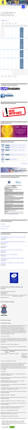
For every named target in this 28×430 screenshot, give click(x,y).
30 (11, 69)
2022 (16, 23)
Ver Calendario (24, 163)
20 (26, 49)
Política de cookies (4, 228)
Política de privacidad (5, 226)
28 (3, 69)
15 (7, 49)
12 (22, 38)
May (7, 23)
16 (11, 49)
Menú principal (26, 6)
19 (22, 49)
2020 (3, 23)
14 (3, 49)
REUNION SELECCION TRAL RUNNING (9, 254)
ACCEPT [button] (12, 427)
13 (26, 38)
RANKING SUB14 (4, 246)
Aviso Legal (3, 224)
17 (15, 49)
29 (7, 69)
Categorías (5, 20)
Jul (12, 23)
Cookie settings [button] (5, 427)
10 (15, 38)
